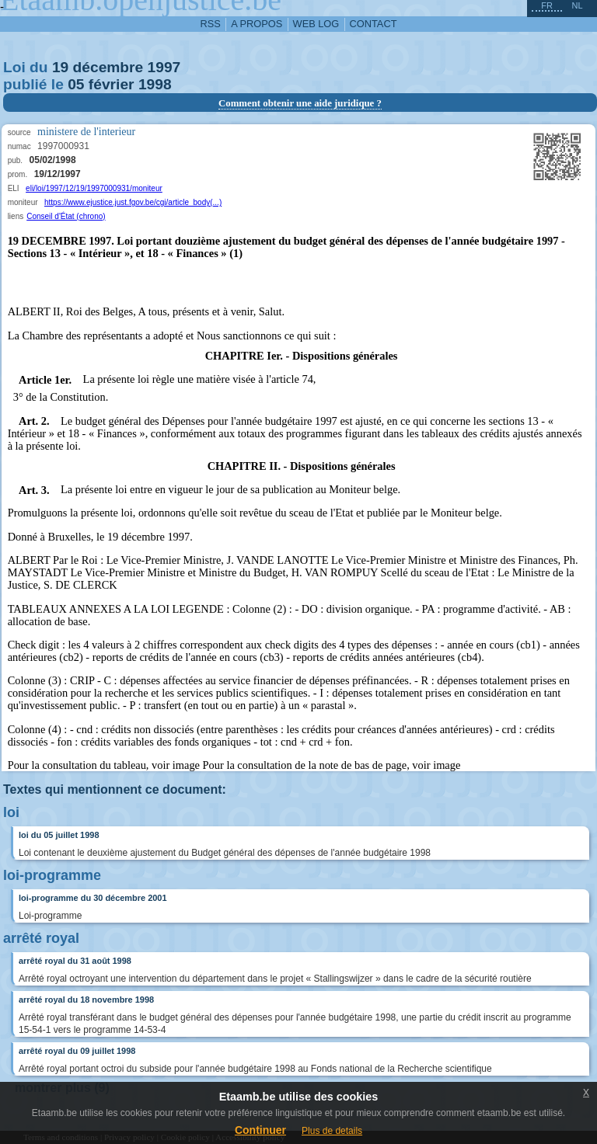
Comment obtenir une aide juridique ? (300, 103)
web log (316, 24)
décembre (108, 67)
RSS (211, 24)
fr (547, 5)
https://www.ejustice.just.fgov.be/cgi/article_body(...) (133, 202)
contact (373, 24)
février (111, 84)
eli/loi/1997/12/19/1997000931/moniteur (94, 188)
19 (60, 67)
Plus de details (332, 1130)
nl (576, 5)
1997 (164, 67)
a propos (256, 24)
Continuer (260, 1130)
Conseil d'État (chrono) (65, 216)
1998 (155, 84)
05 (76, 84)
